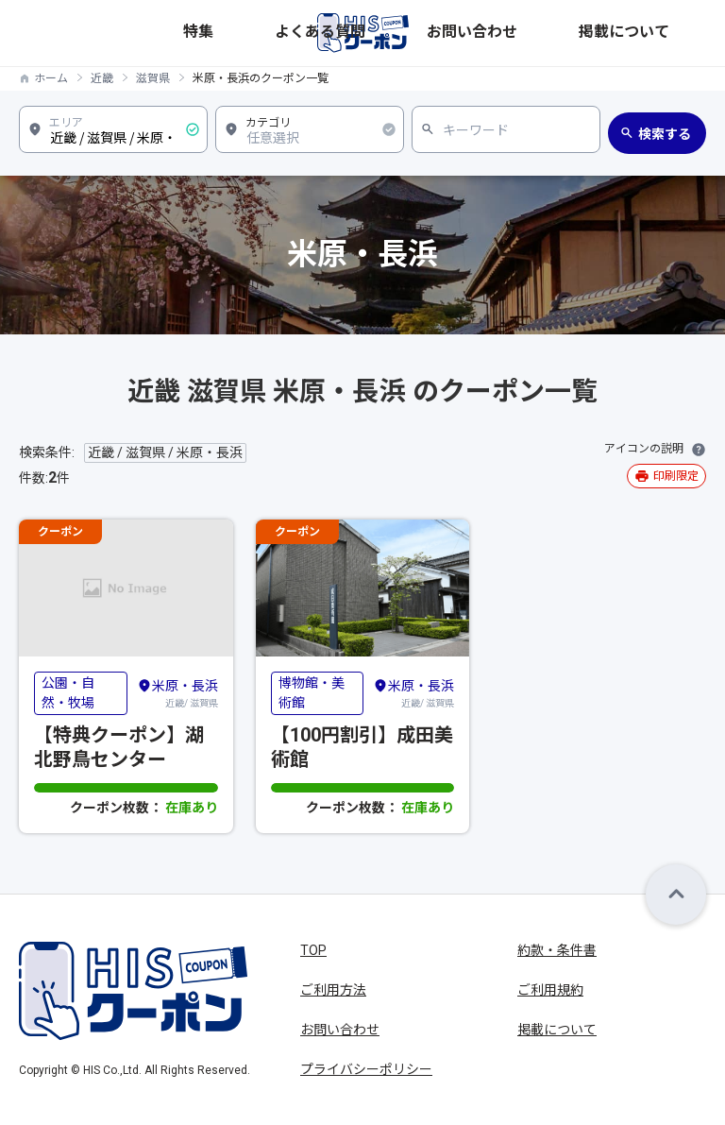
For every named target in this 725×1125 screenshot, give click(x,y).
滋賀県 (153, 78)
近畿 (102, 78)
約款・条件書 (557, 950)
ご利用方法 (333, 989)
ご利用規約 (550, 989)
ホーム (51, 78)
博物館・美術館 (311, 692)
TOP (313, 950)
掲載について (669, 33)
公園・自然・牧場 (68, 692)
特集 (444, 33)
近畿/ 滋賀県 (177, 692)
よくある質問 (503, 33)
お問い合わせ (586, 33)
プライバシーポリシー (366, 1069)
